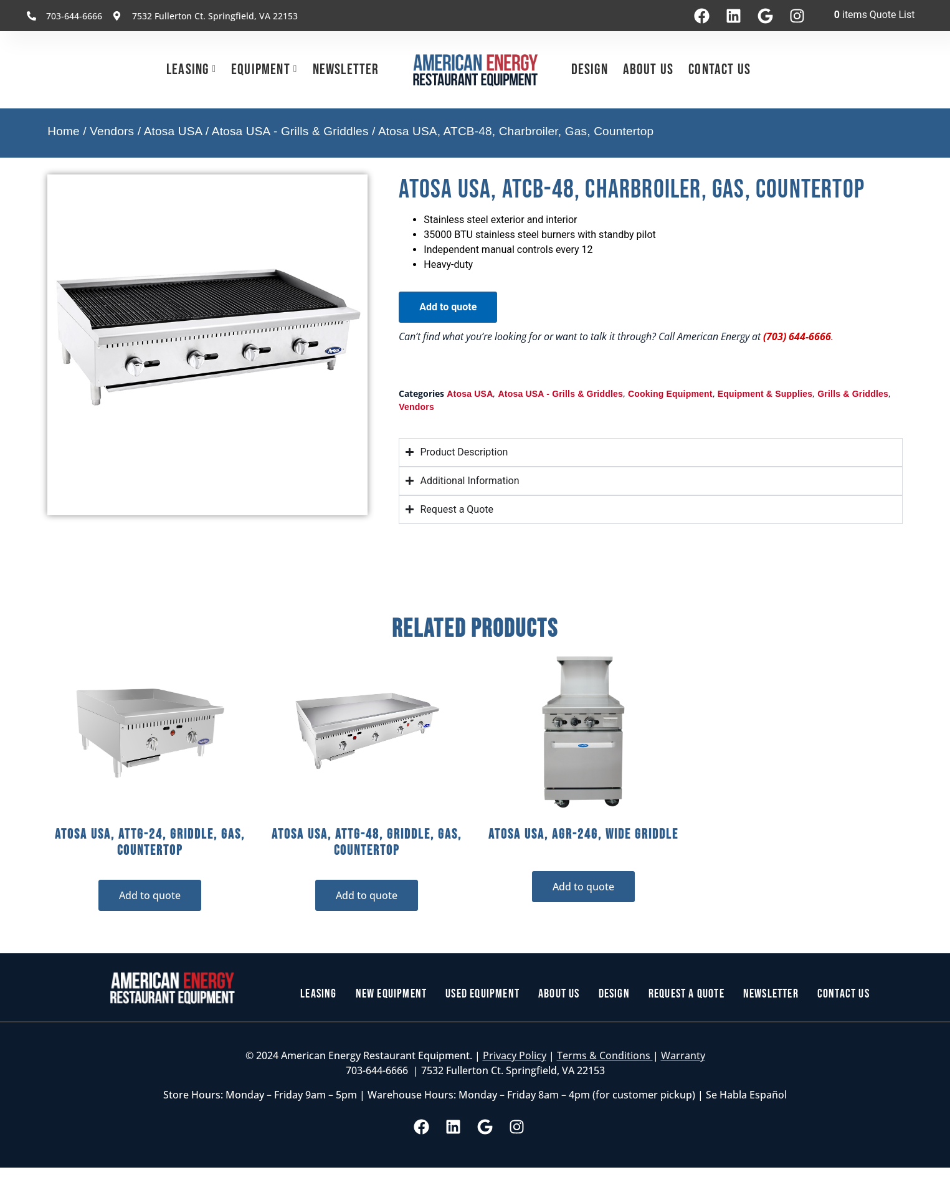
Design (589, 69)
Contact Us (719, 69)
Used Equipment (482, 993)
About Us (648, 69)
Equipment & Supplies (765, 394)
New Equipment (391, 993)
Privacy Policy (514, 1055)
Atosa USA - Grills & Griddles (290, 131)
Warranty (683, 1055)
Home (63, 131)
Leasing (187, 69)
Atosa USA (173, 131)
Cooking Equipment (670, 394)
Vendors (112, 131)
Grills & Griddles (852, 394)
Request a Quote (686, 993)
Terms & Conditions (605, 1055)
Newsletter (346, 69)
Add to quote (448, 307)
